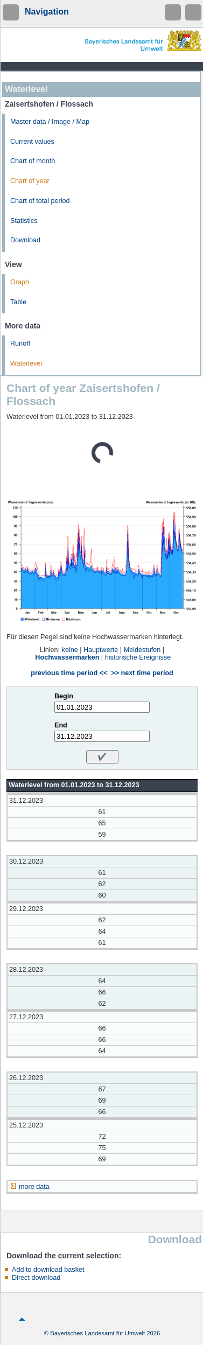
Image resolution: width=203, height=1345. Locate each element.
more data (34, 1186)
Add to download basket (48, 1269)
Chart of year (30, 181)
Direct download (36, 1277)
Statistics (23, 221)
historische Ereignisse (138, 657)
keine (70, 650)
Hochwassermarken (67, 657)
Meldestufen (142, 650)
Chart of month (32, 161)
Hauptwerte (100, 650)
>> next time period (142, 673)
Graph (19, 282)
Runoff (20, 343)
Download (25, 240)
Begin (63, 696)
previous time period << (69, 673)
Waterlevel (26, 363)
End (60, 725)
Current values (32, 141)
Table (18, 302)
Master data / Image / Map (49, 121)
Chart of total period (40, 201)
